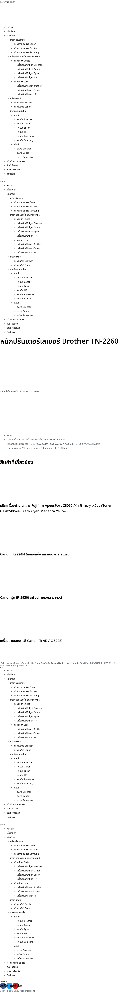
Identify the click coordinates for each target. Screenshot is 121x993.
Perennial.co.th (8, 2)
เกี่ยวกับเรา (12, 31)
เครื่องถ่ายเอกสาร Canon (25, 44)
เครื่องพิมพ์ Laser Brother (30, 86)
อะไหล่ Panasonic (25, 157)
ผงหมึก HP (22, 132)
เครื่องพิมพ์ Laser (22, 81)
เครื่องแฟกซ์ (15, 98)
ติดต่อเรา (11, 174)
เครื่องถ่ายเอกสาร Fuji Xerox (27, 48)
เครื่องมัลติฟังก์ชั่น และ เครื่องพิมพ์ (25, 56)
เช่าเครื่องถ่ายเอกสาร (16, 161)
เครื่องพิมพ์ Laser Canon (29, 90)
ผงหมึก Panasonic (26, 136)
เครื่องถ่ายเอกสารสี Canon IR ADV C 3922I (37, 641)
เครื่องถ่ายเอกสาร (18, 40)
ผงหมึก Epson (24, 128)
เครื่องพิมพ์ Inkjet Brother (30, 65)
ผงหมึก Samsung (25, 140)
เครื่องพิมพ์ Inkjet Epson (29, 73)
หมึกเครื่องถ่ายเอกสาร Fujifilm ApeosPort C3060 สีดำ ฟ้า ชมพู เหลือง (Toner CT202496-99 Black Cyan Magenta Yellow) (60, 508)
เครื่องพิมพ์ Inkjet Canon (29, 69)
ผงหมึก (17, 115)
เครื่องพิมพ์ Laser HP (27, 94)
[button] (60, 181)
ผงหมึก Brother (25, 119)
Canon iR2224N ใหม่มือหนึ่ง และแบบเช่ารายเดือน (41, 554)
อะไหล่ (16, 144)
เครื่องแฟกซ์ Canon (23, 107)
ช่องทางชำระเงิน (14, 169)
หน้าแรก (10, 27)
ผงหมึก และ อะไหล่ (18, 111)
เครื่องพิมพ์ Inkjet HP (27, 77)
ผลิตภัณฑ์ (11, 35)
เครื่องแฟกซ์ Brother (24, 102)
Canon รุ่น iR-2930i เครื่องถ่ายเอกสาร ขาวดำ (37, 597)
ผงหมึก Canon (24, 123)
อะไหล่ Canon (23, 153)
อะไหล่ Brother (24, 148)
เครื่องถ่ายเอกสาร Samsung (27, 52)
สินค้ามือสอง (12, 165)
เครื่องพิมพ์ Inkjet (22, 61)
